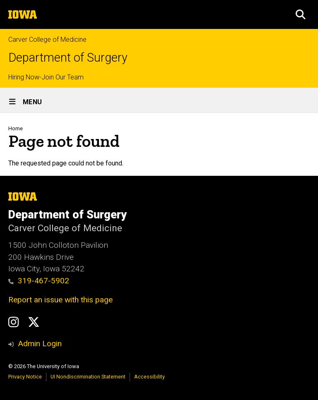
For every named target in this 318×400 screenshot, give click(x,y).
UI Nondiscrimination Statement (88, 377)
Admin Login (40, 343)
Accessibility (149, 377)
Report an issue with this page (60, 299)
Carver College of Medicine (47, 39)
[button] (300, 14)
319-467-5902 (38, 280)
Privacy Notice (25, 377)
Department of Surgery (68, 58)
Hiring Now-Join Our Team (46, 77)
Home (15, 128)
